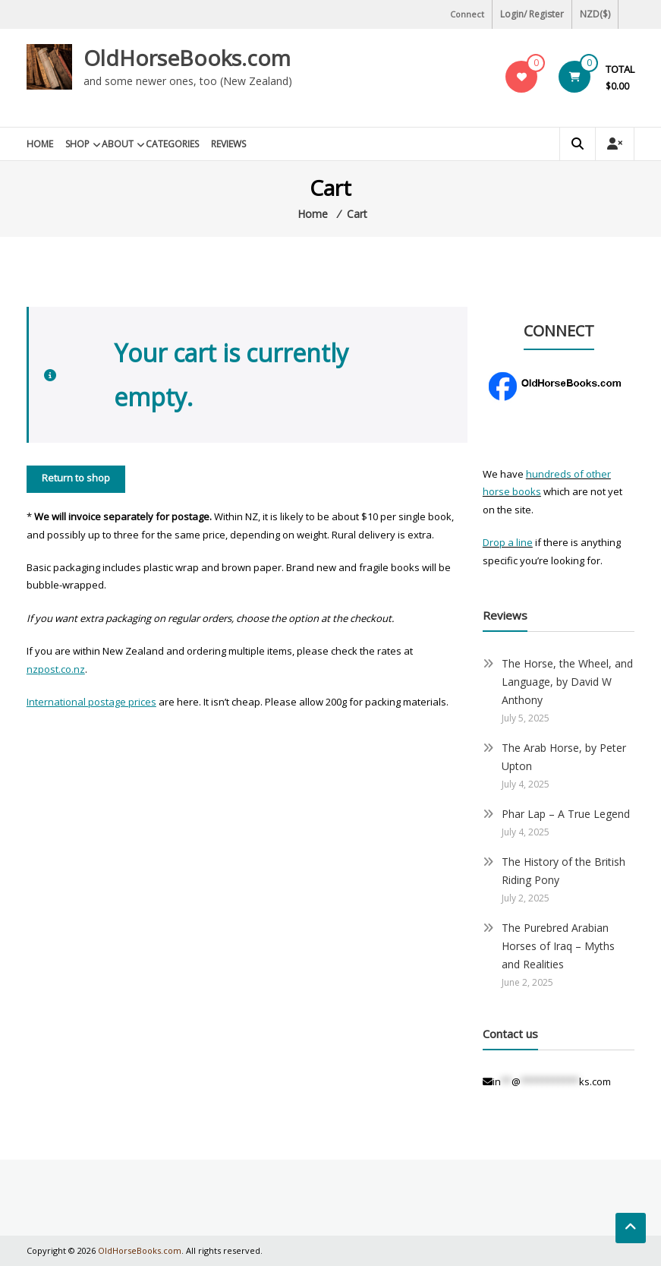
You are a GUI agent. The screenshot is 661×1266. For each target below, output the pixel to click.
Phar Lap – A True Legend (566, 814)
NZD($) (595, 14)
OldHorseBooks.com (187, 57)
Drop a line (508, 542)
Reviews (228, 143)
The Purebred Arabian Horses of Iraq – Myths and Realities (558, 945)
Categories (172, 143)
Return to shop (76, 478)
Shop (77, 143)
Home (40, 143)
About (118, 143)
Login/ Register (532, 14)
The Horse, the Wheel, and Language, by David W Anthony (567, 681)
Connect (467, 14)
